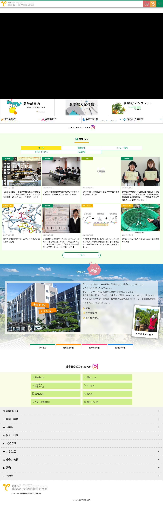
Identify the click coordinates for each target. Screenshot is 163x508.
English (146, 5)
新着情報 (81, 148)
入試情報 (81, 152)
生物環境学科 (120, 348)
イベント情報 (122, 148)
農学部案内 (91, 313)
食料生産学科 (68, 348)
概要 (87, 308)
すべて (41, 148)
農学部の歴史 (92, 317)
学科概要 (42, 348)
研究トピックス (41, 152)
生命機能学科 (94, 348)
